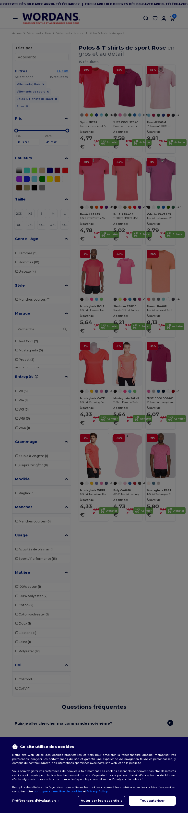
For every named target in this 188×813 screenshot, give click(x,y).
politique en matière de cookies (58, 791)
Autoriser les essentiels (101, 800)
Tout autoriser (152, 800)
